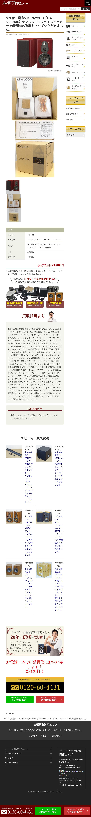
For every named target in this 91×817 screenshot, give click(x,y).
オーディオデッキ (78, 72)
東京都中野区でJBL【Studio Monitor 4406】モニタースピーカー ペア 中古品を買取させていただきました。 (59, 534)
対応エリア (60, 730)
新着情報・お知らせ (73, 108)
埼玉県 (43, 736)
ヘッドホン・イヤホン (78, 79)
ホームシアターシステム (78, 38)
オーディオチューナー (78, 65)
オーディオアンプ (78, 32)
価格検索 (85, 9)
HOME (6, 719)
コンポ (74, 45)
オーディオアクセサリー (78, 87)
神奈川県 (56, 736)
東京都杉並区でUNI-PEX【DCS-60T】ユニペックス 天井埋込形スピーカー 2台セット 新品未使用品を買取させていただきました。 (59, 589)
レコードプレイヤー (78, 57)
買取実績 (13, 719)
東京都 (32, 736)
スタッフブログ (72, 114)
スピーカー (76, 26)
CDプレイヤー (77, 51)
